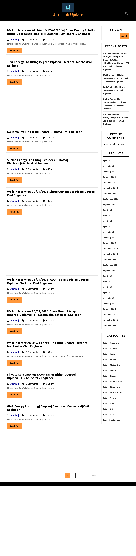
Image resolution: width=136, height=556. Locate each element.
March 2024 (108, 298)
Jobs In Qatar (109, 376)
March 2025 (108, 232)
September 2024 (110, 265)
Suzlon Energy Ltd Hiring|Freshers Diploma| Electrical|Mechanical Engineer (37, 161)
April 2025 (108, 226)
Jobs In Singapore (111, 387)
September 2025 (110, 199)
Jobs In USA (108, 414)
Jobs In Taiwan (110, 398)
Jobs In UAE (108, 403)
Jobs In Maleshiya (111, 365)
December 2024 (110, 248)
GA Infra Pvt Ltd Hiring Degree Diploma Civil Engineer (44, 131)
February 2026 (110, 171)
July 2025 (107, 210)
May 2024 (107, 287)
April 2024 (108, 292)
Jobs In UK (108, 409)
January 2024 (109, 309)
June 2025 (108, 215)
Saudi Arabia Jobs (111, 420)
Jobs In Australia (111, 343)
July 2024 (107, 276)
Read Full (16, 51)
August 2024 (109, 270)
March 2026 (108, 166)
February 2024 (110, 303)
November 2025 (110, 188)
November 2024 (110, 254)
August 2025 (109, 204)
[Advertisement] (52, 108)
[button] (68, 7)
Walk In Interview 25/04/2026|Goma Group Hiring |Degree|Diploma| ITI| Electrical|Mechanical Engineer (44, 312)
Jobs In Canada (110, 348)
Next (94, 475)
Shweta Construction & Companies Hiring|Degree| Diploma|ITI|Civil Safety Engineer (41, 376)
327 (86, 475)
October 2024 (109, 259)
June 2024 (108, 281)
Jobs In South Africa (112, 392)
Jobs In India (109, 354)
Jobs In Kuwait (110, 359)
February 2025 (110, 237)
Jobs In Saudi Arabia (112, 381)
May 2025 (107, 221)
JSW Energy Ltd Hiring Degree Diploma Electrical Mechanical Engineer (115, 78)
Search (116, 29)
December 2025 (110, 182)
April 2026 (108, 160)
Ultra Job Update (68, 14)
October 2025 (109, 193)
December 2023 (110, 314)
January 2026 (109, 177)
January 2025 (109, 243)
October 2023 (109, 325)
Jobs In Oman (109, 370)
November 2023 (110, 320)
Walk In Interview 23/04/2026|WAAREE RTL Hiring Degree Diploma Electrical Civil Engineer (48, 281)
